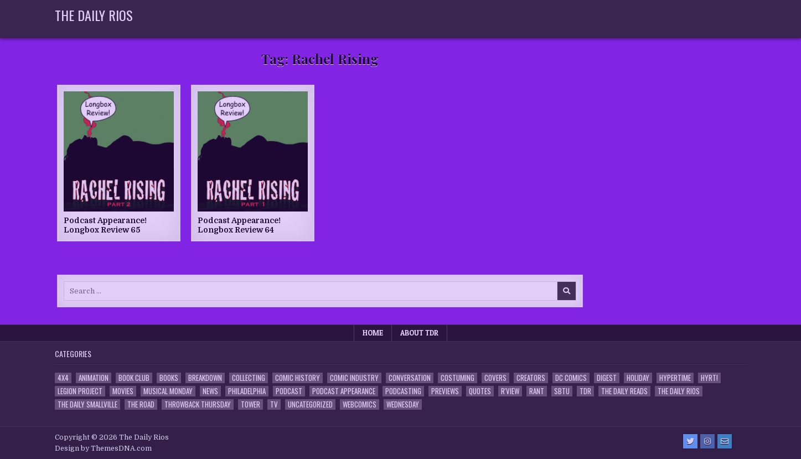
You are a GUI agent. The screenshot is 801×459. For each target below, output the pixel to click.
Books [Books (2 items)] (168, 378)
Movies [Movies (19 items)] (122, 391)
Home (373, 332)
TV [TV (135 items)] (274, 404)
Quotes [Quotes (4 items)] (480, 391)
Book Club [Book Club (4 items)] (133, 378)
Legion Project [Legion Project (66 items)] (80, 391)
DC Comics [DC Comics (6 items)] (571, 378)
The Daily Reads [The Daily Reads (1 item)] (624, 391)
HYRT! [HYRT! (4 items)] (709, 378)
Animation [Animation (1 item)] (93, 378)
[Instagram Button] (707, 441)
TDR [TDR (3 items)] (585, 391)
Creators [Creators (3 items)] (530, 378)
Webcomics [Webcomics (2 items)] (359, 404)
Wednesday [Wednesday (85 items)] (402, 404)
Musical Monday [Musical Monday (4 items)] (168, 391)
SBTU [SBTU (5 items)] (562, 391)
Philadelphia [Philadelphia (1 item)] (247, 391)
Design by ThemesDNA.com (103, 448)
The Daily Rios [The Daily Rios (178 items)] (679, 391)
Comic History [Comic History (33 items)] (297, 378)
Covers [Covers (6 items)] (495, 378)
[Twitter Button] (690, 441)
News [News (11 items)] (210, 391)
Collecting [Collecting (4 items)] (248, 378)
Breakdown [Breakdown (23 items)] (205, 378)
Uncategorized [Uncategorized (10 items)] (310, 404)
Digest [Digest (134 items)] (607, 378)
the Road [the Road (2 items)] (140, 404)
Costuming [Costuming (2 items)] (457, 378)
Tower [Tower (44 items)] (250, 404)
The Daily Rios (94, 15)
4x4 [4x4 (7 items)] (63, 378)
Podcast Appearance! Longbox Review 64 (239, 225)
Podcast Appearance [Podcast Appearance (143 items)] (343, 391)
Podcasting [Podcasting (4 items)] (403, 391)
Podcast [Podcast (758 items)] (289, 391)
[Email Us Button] (724, 441)
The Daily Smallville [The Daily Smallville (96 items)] (87, 404)
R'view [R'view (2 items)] (510, 391)
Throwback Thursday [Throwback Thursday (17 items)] (197, 404)
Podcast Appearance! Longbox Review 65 (105, 225)
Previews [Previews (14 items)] (445, 391)
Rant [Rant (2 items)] (536, 391)
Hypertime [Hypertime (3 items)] (675, 378)
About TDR (419, 332)
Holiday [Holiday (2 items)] (638, 378)
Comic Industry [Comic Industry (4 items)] (354, 378)
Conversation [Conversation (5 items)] (410, 378)
